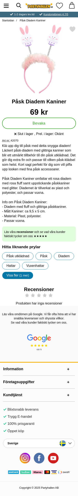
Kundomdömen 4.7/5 (55, 14)
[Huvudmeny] (6, 6)
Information (13, 369)
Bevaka (39, 123)
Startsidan (8, 20)
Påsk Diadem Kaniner (32, 20)
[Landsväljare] (39, 443)
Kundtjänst (12, 395)
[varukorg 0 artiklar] (72, 6)
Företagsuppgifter (19, 382)
